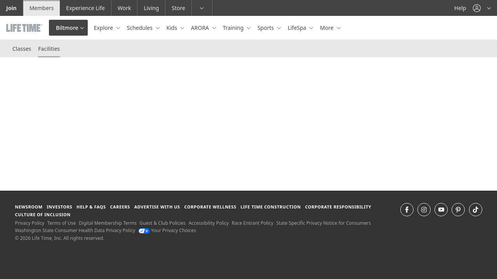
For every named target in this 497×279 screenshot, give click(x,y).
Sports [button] (266, 27)
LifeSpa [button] (298, 27)
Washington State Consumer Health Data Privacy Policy (75, 230)
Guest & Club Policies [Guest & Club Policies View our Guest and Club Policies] (162, 223)
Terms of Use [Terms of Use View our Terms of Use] (61, 223)
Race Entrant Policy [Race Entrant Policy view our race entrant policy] (252, 223)
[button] (482, 8)
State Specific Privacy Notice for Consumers (323, 223)
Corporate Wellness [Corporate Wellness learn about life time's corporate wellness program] (210, 207)
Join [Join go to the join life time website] (11, 8)
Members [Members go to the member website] (42, 8)
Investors (59, 207)
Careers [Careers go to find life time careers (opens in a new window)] (120, 207)
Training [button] (234, 27)
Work (124, 8)
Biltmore (67, 27)
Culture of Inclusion (42, 214)
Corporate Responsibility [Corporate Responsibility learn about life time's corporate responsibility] (338, 207)
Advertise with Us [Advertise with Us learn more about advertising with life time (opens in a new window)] (157, 207)
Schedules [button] (140, 27)
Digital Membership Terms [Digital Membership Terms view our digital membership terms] (108, 223)
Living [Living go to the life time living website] (151, 8)
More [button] (327, 27)
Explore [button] (104, 27)
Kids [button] (173, 27)
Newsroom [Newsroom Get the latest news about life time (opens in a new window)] (28, 207)
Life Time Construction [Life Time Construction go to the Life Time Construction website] (270, 207)
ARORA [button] (200, 27)
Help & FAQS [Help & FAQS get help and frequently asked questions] (91, 207)
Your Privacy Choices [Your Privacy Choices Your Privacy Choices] (167, 230)
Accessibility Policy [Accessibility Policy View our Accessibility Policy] (209, 223)
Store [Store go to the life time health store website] (178, 8)
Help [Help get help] (460, 8)
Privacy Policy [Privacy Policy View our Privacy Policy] (29, 223)
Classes (21, 48)
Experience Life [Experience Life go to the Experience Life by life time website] (85, 8)
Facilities (49, 48)
